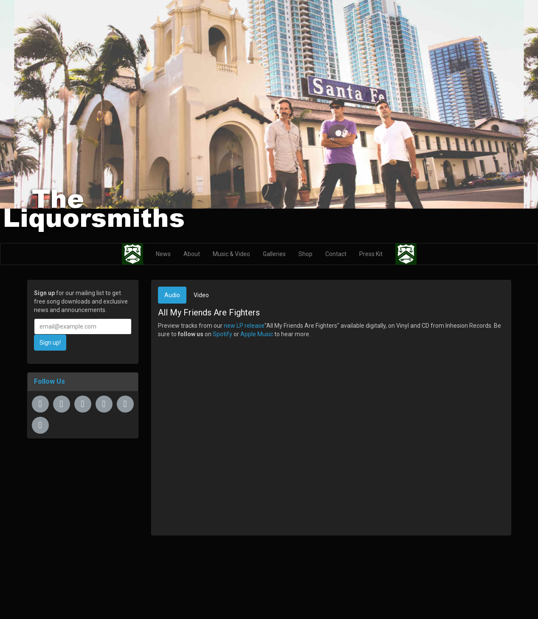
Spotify (222, 334)
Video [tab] (201, 295)
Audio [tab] (172, 295)
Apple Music (256, 334)
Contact (335, 254)
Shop (306, 254)
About (191, 254)
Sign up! (50, 342)
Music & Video (231, 254)
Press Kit (371, 254)
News (163, 254)
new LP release (244, 325)
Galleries (274, 254)
